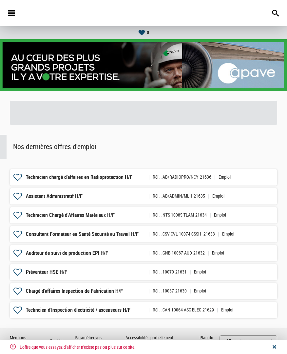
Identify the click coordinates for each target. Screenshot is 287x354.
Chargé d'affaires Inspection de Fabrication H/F (74, 291)
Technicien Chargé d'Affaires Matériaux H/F (70, 215)
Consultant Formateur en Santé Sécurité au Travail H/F (82, 234)
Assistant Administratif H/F (54, 196)
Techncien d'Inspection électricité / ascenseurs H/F (78, 310)
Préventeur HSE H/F (46, 272)
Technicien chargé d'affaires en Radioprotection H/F (79, 177)
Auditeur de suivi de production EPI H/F (67, 253)
